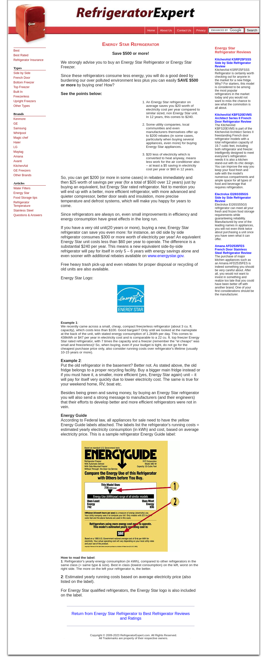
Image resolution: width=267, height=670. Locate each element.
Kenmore (20, 119)
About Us (166, 30)
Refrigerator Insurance (29, 60)
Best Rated (21, 55)
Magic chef (21, 137)
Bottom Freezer (24, 82)
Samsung (20, 128)
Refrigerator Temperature (22, 204)
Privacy (201, 30)
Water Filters (22, 188)
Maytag (18, 151)
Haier (17, 142)
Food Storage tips (25, 197)
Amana (18, 156)
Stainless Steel (24, 210)
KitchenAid (21, 166)
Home (151, 30)
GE (16, 123)
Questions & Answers (28, 215)
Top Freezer (22, 87)
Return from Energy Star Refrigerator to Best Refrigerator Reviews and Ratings (130, 615)
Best (16, 50)
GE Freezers (22, 170)
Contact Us (184, 30)
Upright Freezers (25, 101)
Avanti (18, 161)
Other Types (22, 106)
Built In (18, 92)
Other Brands (23, 175)
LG (16, 147)
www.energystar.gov (165, 255)
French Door (22, 77)
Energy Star (22, 193)
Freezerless (21, 96)
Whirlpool (20, 133)
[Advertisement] (102, 134)
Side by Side (22, 73)
